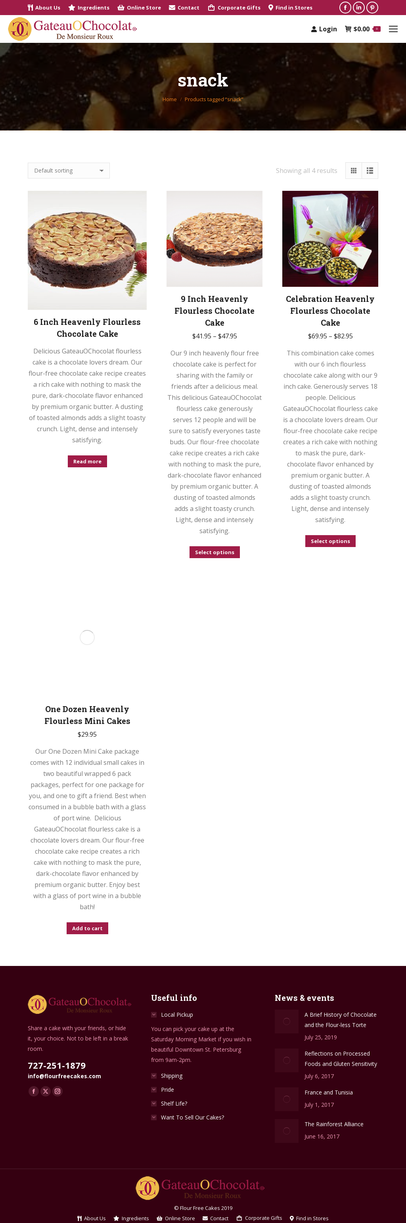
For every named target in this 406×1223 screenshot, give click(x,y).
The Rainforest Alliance (334, 1124)
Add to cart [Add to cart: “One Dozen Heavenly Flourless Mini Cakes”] (87, 928)
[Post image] (287, 1021)
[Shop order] (69, 171)
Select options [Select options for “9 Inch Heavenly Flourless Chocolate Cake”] (214, 552)
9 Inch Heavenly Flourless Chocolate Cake (214, 311)
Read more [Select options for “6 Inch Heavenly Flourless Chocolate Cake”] (87, 461)
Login (324, 29)
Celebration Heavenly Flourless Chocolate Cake (330, 311)
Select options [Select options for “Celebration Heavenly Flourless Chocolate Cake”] (330, 541)
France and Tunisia (328, 1092)
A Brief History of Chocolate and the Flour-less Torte (340, 1020)
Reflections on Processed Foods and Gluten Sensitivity (340, 1058)
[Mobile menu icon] (393, 29)
